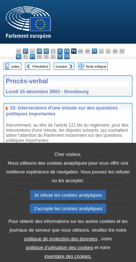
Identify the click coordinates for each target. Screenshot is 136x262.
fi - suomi (60, 56)
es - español (25, 51)
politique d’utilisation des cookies (59, 256)
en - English (67, 51)
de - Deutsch (46, 51)
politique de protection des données (61, 247)
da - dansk (39, 51)
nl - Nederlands (18, 56)
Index (15, 66)
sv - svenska (67, 56)
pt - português (32, 56)
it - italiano (94, 51)
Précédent (41, 66)
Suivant (61, 66)
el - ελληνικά (60, 51)
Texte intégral (96, 66)
